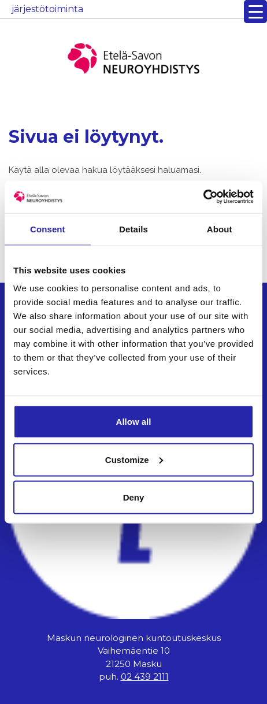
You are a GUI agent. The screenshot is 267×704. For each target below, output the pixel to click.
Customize (134, 459)
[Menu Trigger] (255, 11)
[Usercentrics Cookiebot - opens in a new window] (203, 197)
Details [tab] (133, 229)
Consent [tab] (47, 229)
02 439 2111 (145, 676)
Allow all (133, 422)
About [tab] (219, 229)
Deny (133, 497)
